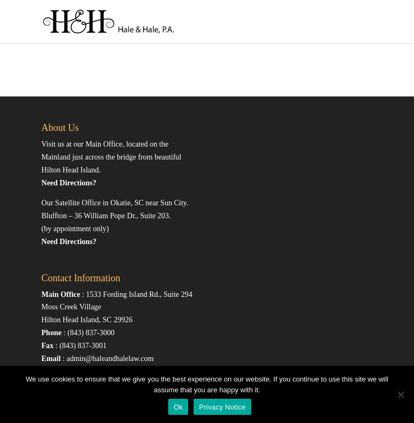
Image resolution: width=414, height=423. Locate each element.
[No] (400, 394)
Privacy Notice (222, 407)
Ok (178, 407)
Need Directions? (69, 183)
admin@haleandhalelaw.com (110, 359)
